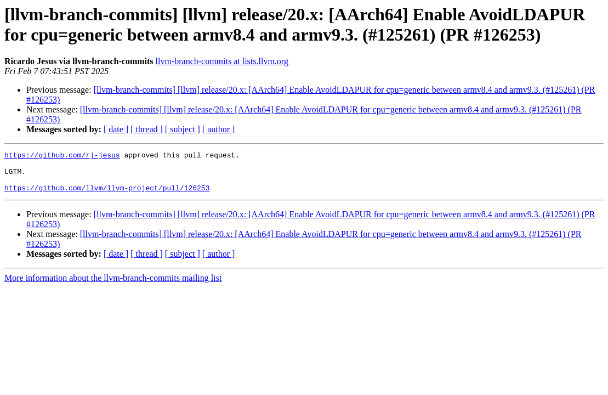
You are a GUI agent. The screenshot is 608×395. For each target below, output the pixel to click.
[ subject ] (182, 129)
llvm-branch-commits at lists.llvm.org (222, 61)
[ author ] (218, 129)
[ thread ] (146, 129)
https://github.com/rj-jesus (62, 156)
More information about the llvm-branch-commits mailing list (112, 286)
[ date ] (116, 129)
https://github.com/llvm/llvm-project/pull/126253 (106, 196)
